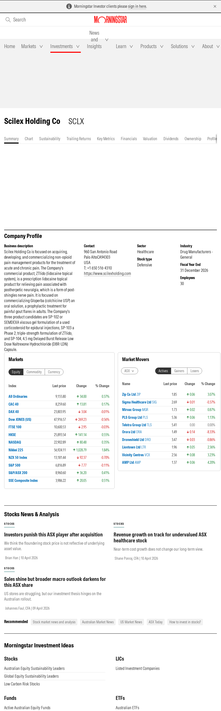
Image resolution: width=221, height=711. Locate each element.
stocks (9, 524)
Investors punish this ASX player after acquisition (53, 534)
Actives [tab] (163, 371)
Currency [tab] (54, 372)
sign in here (137, 6)
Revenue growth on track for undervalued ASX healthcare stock (160, 537)
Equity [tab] (16, 372)
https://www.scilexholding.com (107, 273)
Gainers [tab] (179, 371)
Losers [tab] (195, 371)
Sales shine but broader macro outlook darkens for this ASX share (55, 582)
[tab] (9, 46)
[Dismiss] (215, 6)
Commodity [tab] (34, 372)
